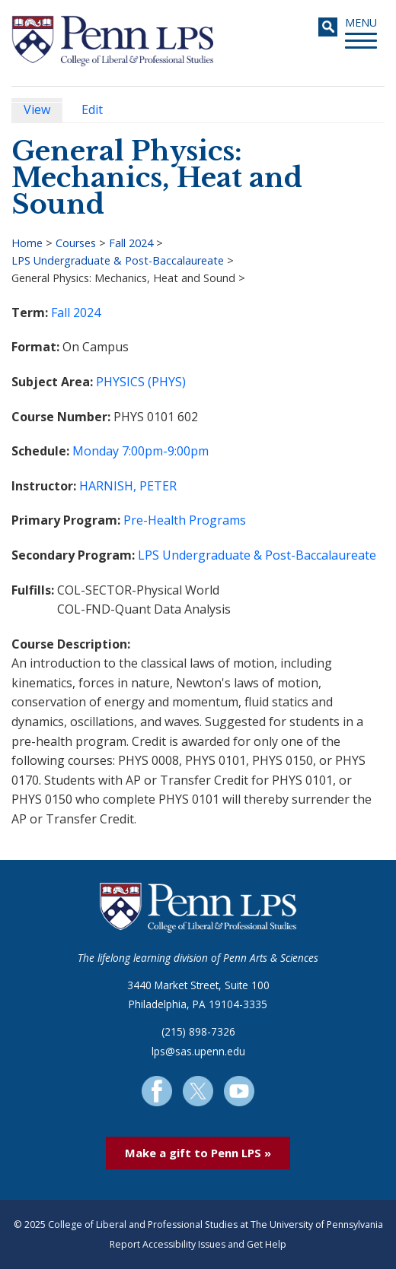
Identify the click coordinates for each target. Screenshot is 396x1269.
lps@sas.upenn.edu (198, 1051)
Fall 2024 (131, 243)
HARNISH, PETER (128, 485)
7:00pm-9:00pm (165, 451)
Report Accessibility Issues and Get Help (198, 1244)
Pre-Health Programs (184, 520)
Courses (76, 243)
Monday (95, 451)
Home (27, 243)
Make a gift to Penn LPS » (198, 1152)
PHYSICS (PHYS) (141, 381)
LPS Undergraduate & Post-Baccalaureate (117, 260)
